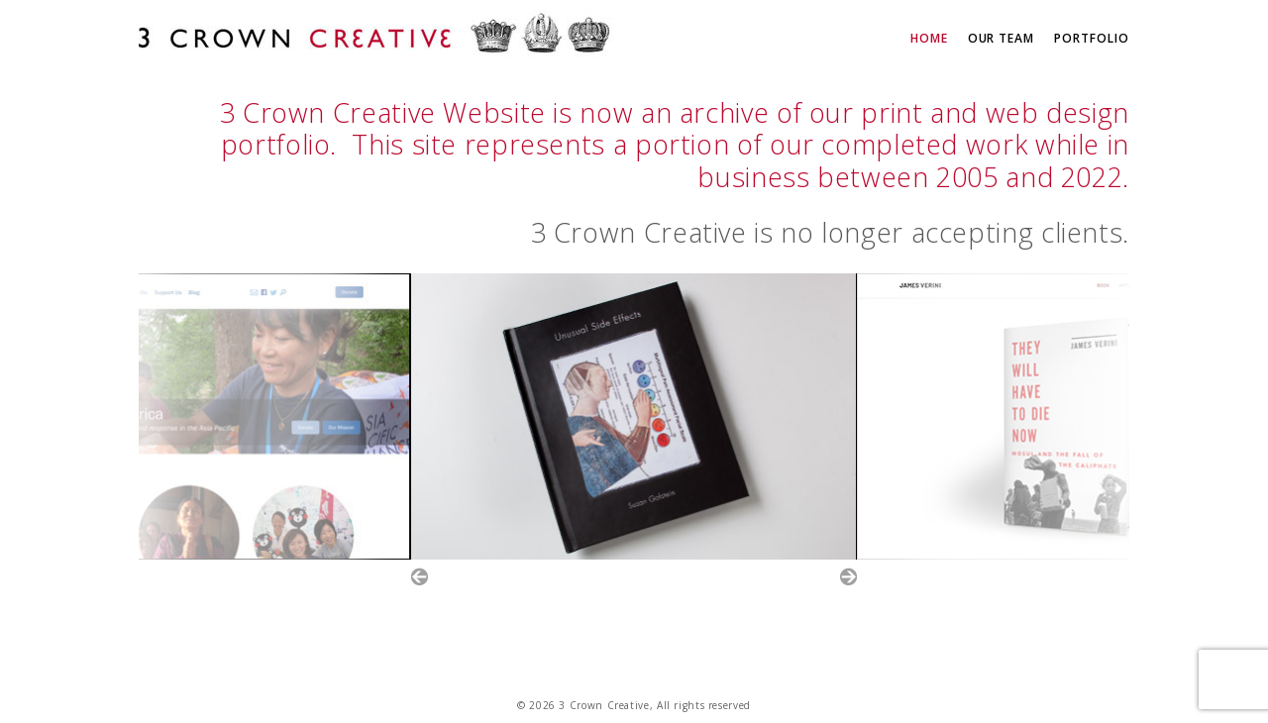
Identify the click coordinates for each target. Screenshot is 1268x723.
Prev (419, 576)
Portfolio (1091, 38)
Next (848, 576)
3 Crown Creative (376, 36)
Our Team (1001, 38)
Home (929, 38)
